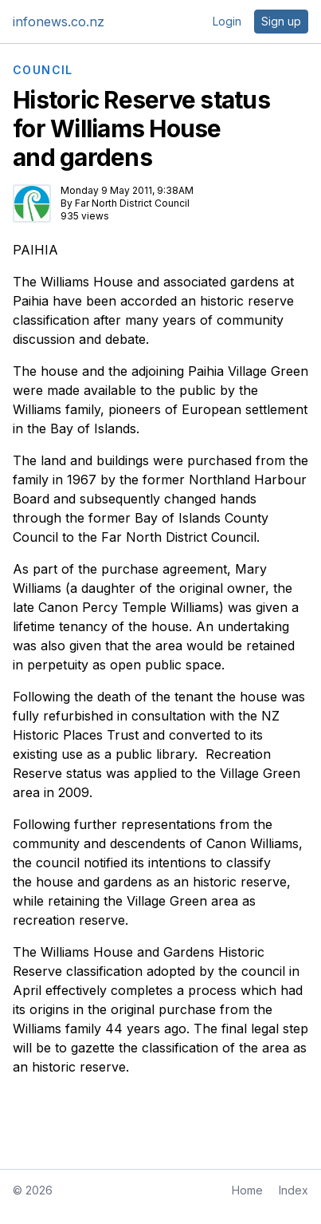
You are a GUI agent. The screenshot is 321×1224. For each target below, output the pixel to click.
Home (247, 1190)
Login (227, 21)
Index (293, 1190)
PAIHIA (35, 250)
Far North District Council (132, 203)
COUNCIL (43, 70)
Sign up (281, 21)
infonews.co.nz (58, 22)
